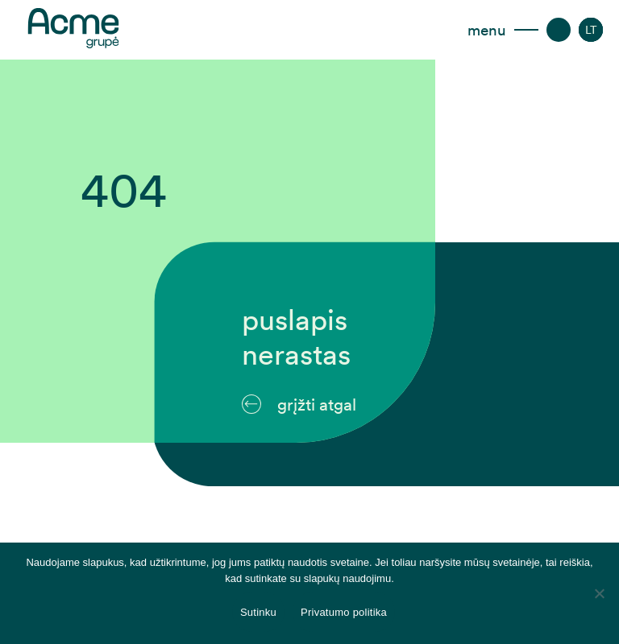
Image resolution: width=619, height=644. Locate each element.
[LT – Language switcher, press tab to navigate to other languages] (591, 30)
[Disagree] (599, 593)
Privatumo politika (344, 612)
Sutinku (258, 612)
